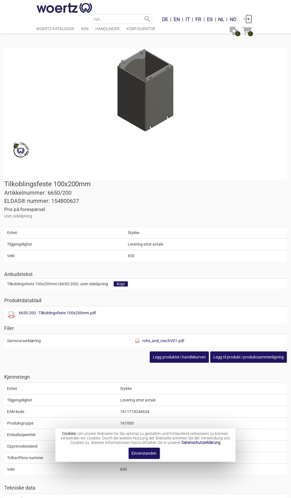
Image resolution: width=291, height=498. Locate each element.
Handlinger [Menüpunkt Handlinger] (107, 31)
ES (209, 19)
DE (165, 19)
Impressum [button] (91, 490)
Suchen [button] (147, 19)
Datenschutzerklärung (201, 442)
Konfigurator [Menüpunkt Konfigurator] (141, 31)
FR (198, 19)
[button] (216, 232)
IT (187, 19)
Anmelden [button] (247, 19)
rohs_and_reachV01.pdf (228, 216)
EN (177, 19)
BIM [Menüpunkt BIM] (84, 31)
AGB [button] (143, 490)
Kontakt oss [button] (121, 490)
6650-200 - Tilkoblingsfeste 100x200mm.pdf (201, 188)
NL (221, 19)
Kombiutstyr (142, 417)
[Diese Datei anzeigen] (155, 190)
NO (233, 19)
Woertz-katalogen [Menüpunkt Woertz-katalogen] (55, 31)
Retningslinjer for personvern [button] (182, 490)
